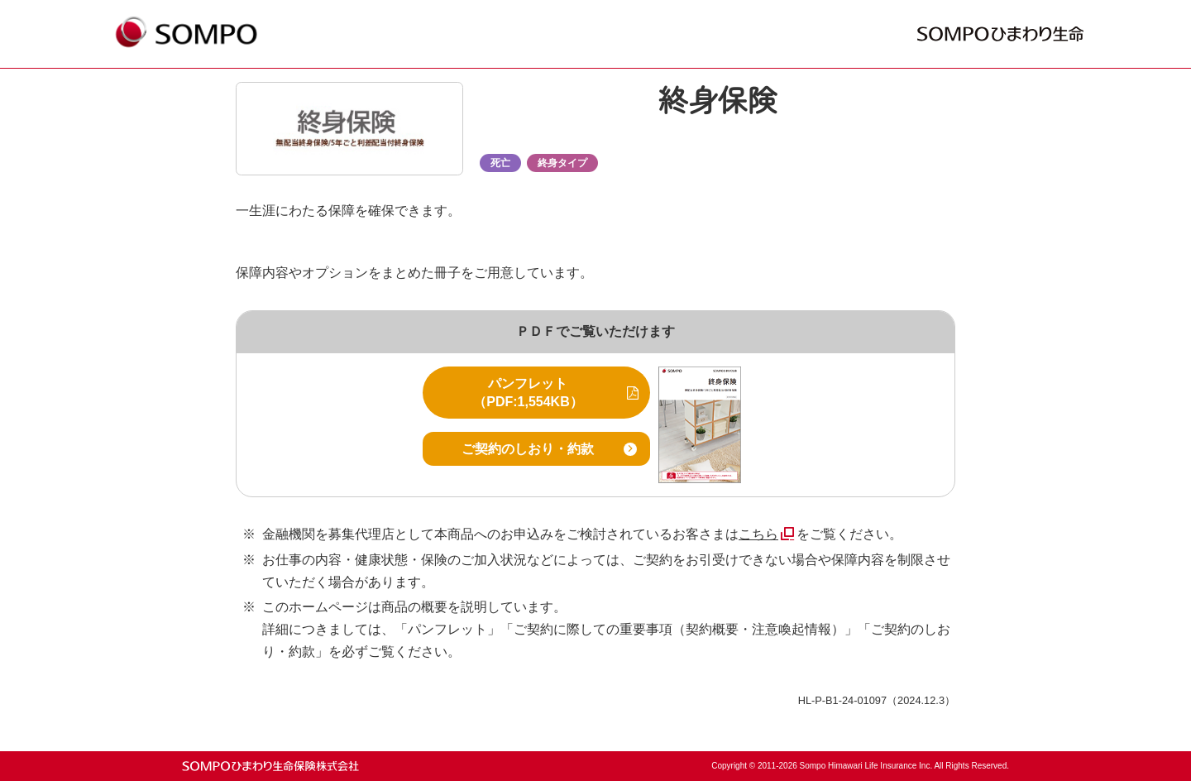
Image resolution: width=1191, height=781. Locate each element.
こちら (758, 534)
